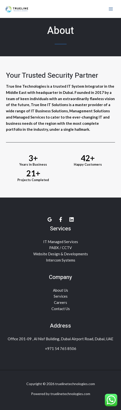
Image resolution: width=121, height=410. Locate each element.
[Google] (49, 219)
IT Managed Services (60, 241)
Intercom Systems (60, 260)
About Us (60, 290)
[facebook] (60, 219)
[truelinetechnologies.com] (17, 9)
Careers (60, 302)
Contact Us (60, 308)
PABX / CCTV (60, 247)
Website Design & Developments (60, 254)
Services (61, 296)
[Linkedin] (71, 219)
